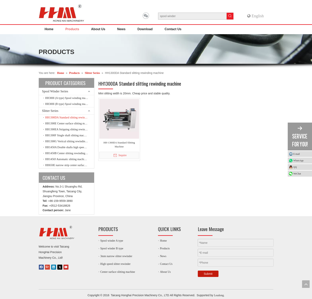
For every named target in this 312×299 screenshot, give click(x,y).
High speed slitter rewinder (115, 263)
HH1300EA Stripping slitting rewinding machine (69, 129)
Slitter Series (50, 110)
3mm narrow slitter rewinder (116, 256)
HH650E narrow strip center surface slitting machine (69, 165)
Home (163, 240)
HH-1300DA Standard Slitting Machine (119, 144)
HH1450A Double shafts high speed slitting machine (69, 147)
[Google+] (47, 267)
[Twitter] (59, 267)
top (306, 284)
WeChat (297, 173)
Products (165, 248)
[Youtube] (65, 267)
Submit (208, 273)
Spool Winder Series (55, 91)
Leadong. (219, 295)
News (163, 256)
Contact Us (166, 263)
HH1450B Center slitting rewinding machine (69, 153)
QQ (295, 167)
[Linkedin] (53, 267)
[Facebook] (41, 267)
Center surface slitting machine (117, 271)
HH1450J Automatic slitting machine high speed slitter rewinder (69, 159)
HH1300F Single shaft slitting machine (67, 135)
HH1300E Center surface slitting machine (68, 123)
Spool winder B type (111, 248)
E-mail (296, 154)
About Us (165, 271)
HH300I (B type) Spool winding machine (68, 104)
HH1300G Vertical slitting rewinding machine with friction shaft (69, 141)
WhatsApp (301, 160)
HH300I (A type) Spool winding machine (68, 98)
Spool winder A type (111, 240)
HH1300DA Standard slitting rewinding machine (69, 117)
